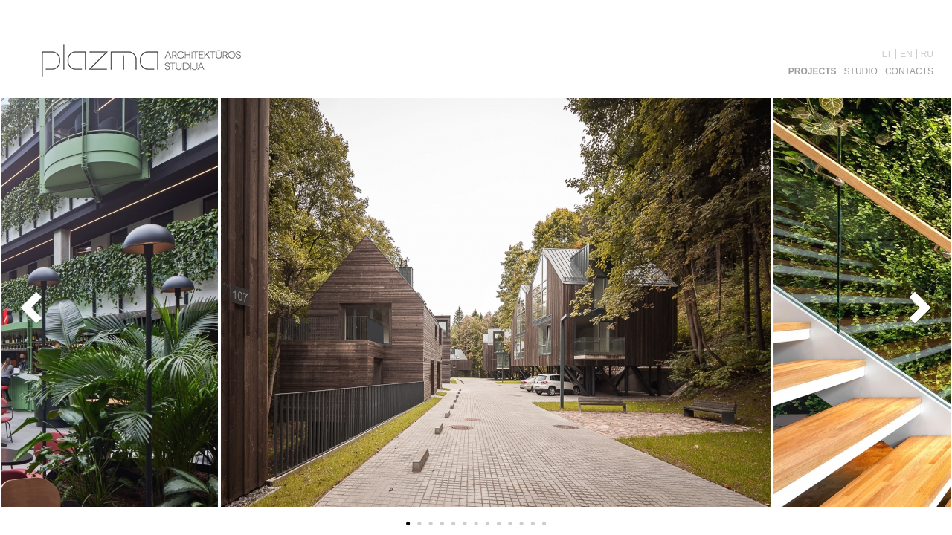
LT (887, 54)
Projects (812, 71)
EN (906, 54)
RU (927, 54)
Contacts (909, 71)
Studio (861, 71)
